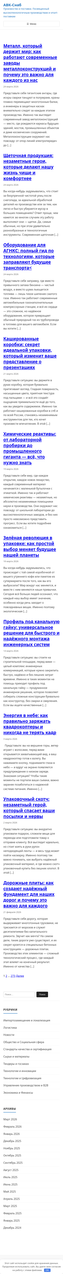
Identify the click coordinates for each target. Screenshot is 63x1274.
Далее (20, 976)
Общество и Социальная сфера (23, 1042)
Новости (8, 1035)
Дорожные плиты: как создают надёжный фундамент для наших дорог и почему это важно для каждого (28, 894)
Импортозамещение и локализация (26, 1020)
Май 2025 (9, 1191)
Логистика (10, 1028)
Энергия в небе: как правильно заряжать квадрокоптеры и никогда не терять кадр (29, 723)
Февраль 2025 (12, 1213)
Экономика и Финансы (18, 1092)
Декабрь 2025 (12, 1141)
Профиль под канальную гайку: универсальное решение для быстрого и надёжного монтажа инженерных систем (31, 632)
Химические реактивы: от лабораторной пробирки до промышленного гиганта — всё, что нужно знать (29, 448)
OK (47, 1270)
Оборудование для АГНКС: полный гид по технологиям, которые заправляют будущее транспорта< (28, 256)
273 (13, 976)
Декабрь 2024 (12, 1228)
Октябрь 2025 (12, 1155)
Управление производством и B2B (25, 1085)
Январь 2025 (11, 1220)
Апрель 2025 (11, 1199)
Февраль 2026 (12, 1126)
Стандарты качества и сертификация (27, 1049)
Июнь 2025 (10, 1184)
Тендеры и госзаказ (16, 1064)
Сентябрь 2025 (13, 1163)
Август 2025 (10, 1170)
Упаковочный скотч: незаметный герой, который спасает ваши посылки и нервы (29, 807)
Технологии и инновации (19, 1071)
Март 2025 (10, 1206)
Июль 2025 (10, 1177)
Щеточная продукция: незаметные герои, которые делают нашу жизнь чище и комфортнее (28, 166)
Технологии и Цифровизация (22, 1078)
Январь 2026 (11, 1134)
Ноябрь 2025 (11, 1148)
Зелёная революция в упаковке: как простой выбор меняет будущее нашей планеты (29, 546)
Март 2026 (10, 1119)
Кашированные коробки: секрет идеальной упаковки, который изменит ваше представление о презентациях (30, 353)
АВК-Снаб (12, 4)
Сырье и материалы (16, 1056)
